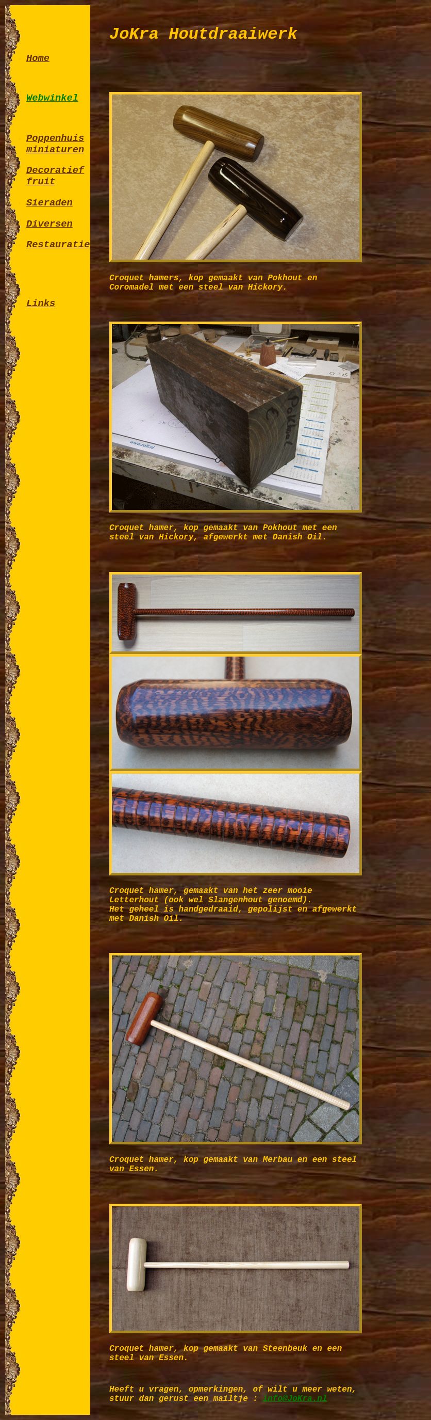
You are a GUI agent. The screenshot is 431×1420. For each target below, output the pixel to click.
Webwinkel (52, 98)
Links (40, 303)
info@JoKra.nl (295, 1398)
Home (37, 58)
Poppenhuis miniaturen (55, 144)
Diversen (49, 224)
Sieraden (49, 203)
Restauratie (58, 244)
